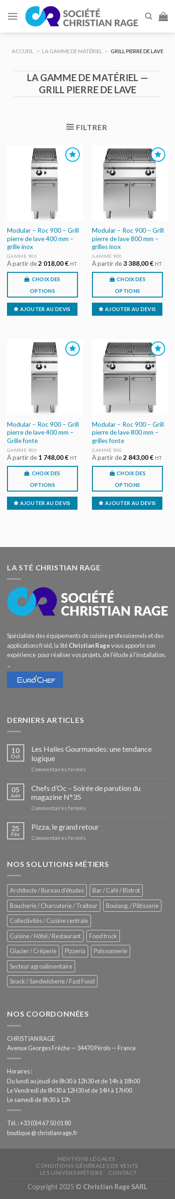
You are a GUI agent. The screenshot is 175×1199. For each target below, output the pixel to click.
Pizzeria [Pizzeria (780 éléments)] (75, 951)
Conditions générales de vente (87, 1165)
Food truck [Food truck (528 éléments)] (103, 936)
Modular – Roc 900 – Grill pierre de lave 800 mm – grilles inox (128, 238)
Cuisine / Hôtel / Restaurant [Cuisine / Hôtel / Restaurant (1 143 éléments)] (45, 936)
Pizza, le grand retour (65, 826)
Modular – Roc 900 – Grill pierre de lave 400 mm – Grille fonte (43, 432)
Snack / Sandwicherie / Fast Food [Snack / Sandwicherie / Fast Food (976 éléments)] (52, 981)
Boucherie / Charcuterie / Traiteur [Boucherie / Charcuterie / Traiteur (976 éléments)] (54, 905)
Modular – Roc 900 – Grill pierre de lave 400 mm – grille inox (43, 238)
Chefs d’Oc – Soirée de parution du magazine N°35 (85, 792)
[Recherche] (148, 16)
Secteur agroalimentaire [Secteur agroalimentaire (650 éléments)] (41, 966)
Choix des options (45, 285)
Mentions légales (86, 1158)
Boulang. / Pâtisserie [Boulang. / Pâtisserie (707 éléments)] (132, 905)
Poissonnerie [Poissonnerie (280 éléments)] (110, 951)
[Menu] (12, 16)
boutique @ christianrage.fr (42, 1133)
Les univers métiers (71, 1172)
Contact (122, 1172)
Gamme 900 (22, 256)
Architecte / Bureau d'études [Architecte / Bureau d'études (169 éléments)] (47, 890)
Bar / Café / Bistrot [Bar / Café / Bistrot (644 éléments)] (116, 890)
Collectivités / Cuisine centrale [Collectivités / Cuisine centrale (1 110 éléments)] (49, 920)
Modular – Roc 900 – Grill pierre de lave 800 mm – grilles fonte (128, 432)
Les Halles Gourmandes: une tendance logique (91, 753)
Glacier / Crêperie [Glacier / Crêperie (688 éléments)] (33, 951)
